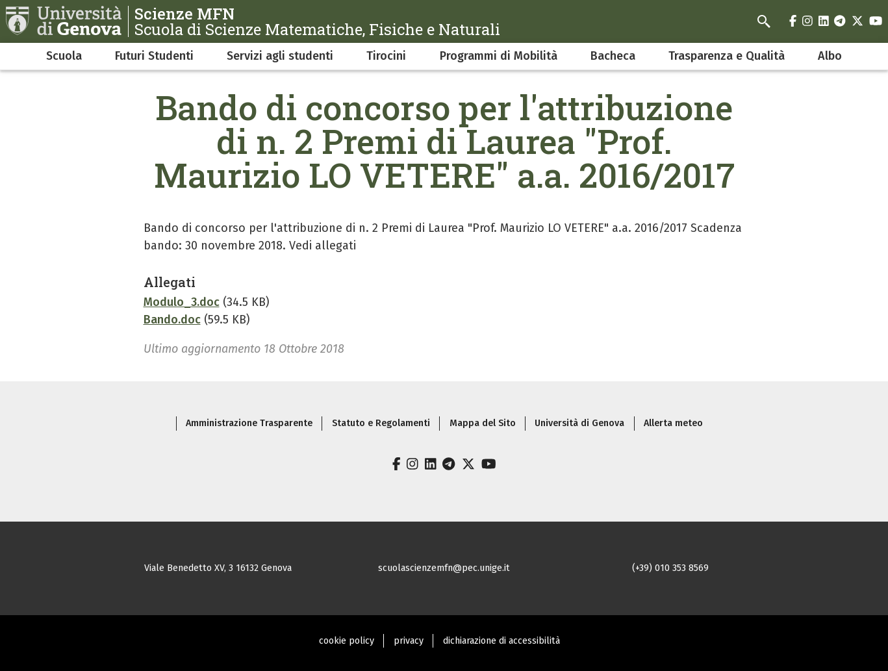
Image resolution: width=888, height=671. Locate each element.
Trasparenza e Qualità (726, 56)
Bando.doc (172, 319)
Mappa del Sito (483, 423)
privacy (409, 640)
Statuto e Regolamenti (381, 423)
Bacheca (612, 56)
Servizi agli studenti (280, 56)
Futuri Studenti (154, 56)
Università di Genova (579, 423)
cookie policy (346, 640)
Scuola (64, 56)
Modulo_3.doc (182, 302)
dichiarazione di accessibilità (501, 640)
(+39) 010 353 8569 (670, 568)
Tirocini (386, 56)
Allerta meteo (673, 423)
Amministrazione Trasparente (249, 423)
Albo (830, 56)
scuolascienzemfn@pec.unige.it (444, 568)
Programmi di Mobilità (498, 56)
